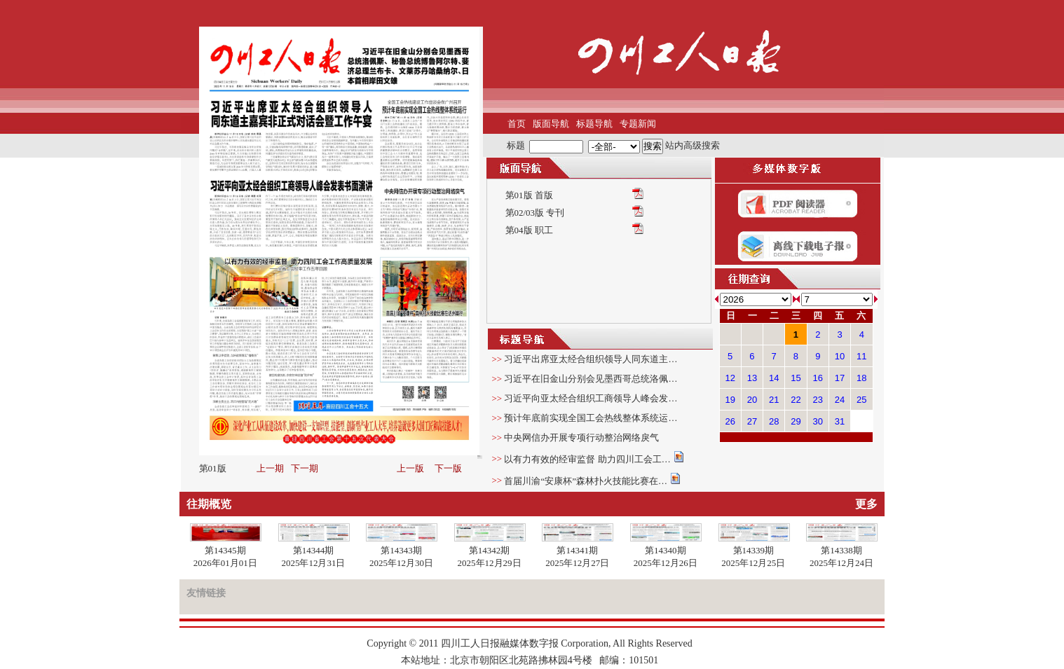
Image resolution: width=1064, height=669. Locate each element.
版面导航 (551, 123)
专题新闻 (638, 123)
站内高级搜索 (692, 145)
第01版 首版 (529, 195)
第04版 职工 (529, 230)
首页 (516, 123)
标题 (516, 145)
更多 (866, 504)
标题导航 (594, 123)
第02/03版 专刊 (535, 212)
